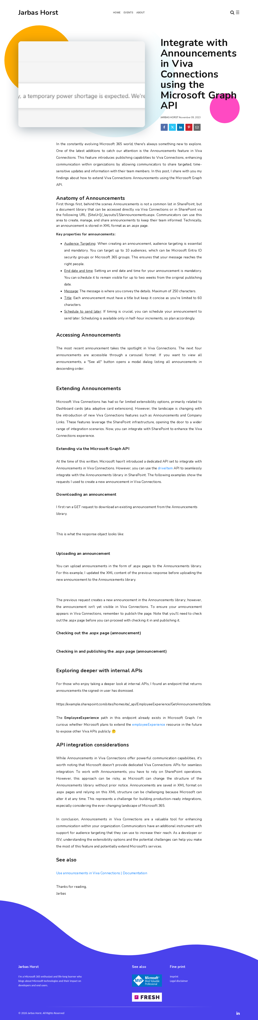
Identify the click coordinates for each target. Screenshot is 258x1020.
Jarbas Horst (38, 12)
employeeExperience (148, 724)
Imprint (174, 976)
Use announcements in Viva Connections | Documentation (101, 873)
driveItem (165, 468)
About (140, 12)
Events (128, 12)
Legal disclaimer (179, 981)
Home (116, 12)
